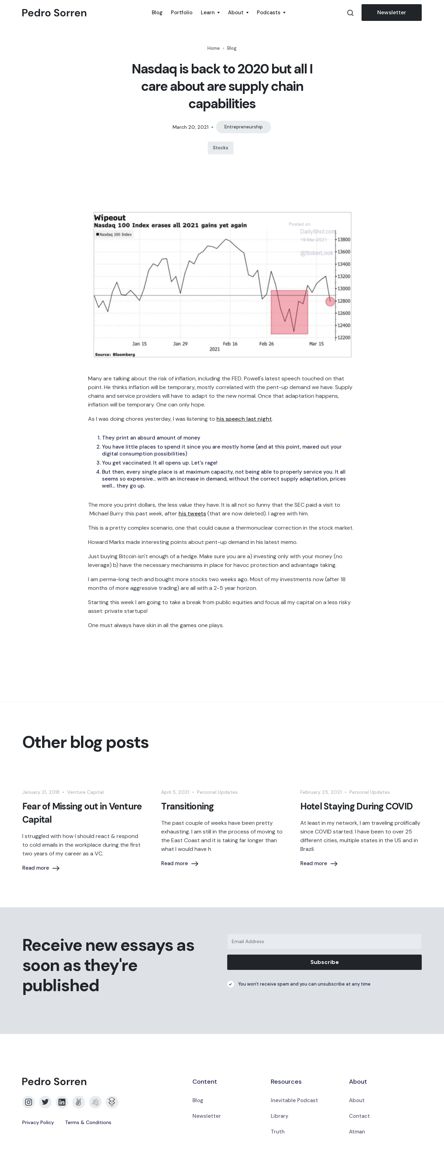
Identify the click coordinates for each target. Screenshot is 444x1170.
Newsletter (391, 12)
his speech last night (244, 418)
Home (213, 48)
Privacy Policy (38, 1122)
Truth (278, 1131)
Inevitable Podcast (294, 1100)
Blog (157, 12)
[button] (210, 12)
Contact (359, 1116)
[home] (85, 13)
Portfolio (181, 12)
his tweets (192, 513)
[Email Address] (324, 942)
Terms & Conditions (88, 1122)
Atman (357, 1131)
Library (279, 1116)
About (357, 1100)
